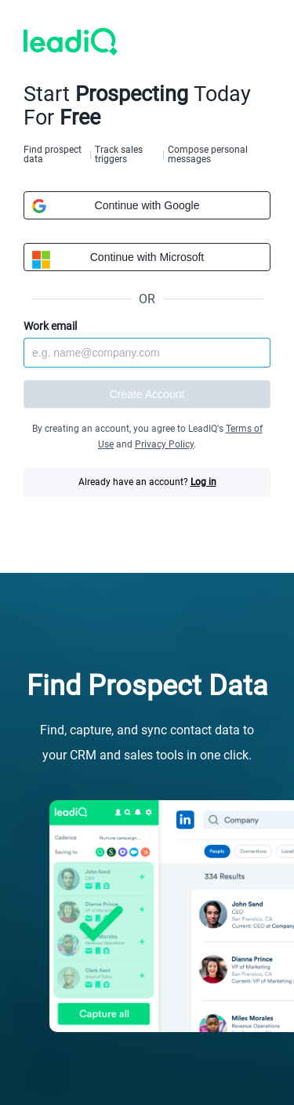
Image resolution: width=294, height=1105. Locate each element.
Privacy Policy (164, 444)
